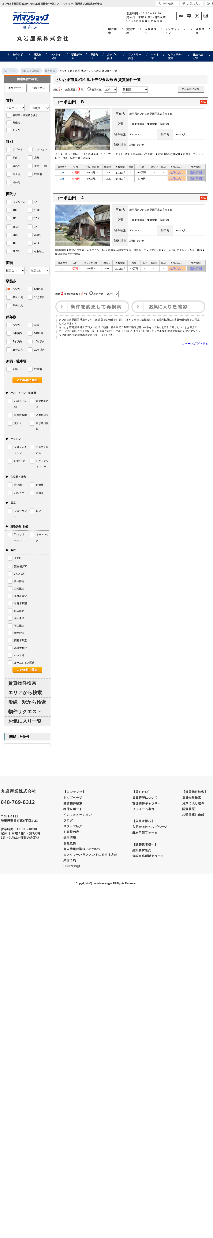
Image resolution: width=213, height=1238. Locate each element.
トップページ (72, 797)
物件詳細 (196, 173)
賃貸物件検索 (22, 683)
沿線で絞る (39, 87)
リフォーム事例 (143, 809)
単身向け (94, 56)
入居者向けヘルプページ (149, 826)
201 (62, 180)
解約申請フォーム (145, 832)
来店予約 (69, 860)
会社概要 (200, 31)
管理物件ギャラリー (146, 803)
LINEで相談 (72, 866)
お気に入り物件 (193, 803)
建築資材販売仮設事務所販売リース (148, 853)
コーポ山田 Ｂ (70, 102)
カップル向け (112, 56)
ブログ (68, 820)
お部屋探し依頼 (193, 814)
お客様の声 (71, 832)
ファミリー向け (134, 56)
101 (62, 173)
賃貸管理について (145, 797)
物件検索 (112, 31)
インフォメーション (175, 31)
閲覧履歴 (188, 809)
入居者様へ (151, 31)
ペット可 (155, 56)
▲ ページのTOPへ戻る (195, 347)
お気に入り (177, 173)
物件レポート (18, 56)
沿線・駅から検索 (27, 702)
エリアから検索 (25, 692)
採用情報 (69, 837)
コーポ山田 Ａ (70, 200)
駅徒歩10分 (76, 56)
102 (62, 271)
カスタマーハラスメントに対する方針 (90, 854)
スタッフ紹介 (72, 826)
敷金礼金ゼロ (198, 56)
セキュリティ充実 (175, 56)
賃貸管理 (130, 31)
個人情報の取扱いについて (82, 849)
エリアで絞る (15, 87)
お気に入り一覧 (24, 721)
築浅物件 (37, 56)
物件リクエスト (25, 711)
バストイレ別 (56, 56)
